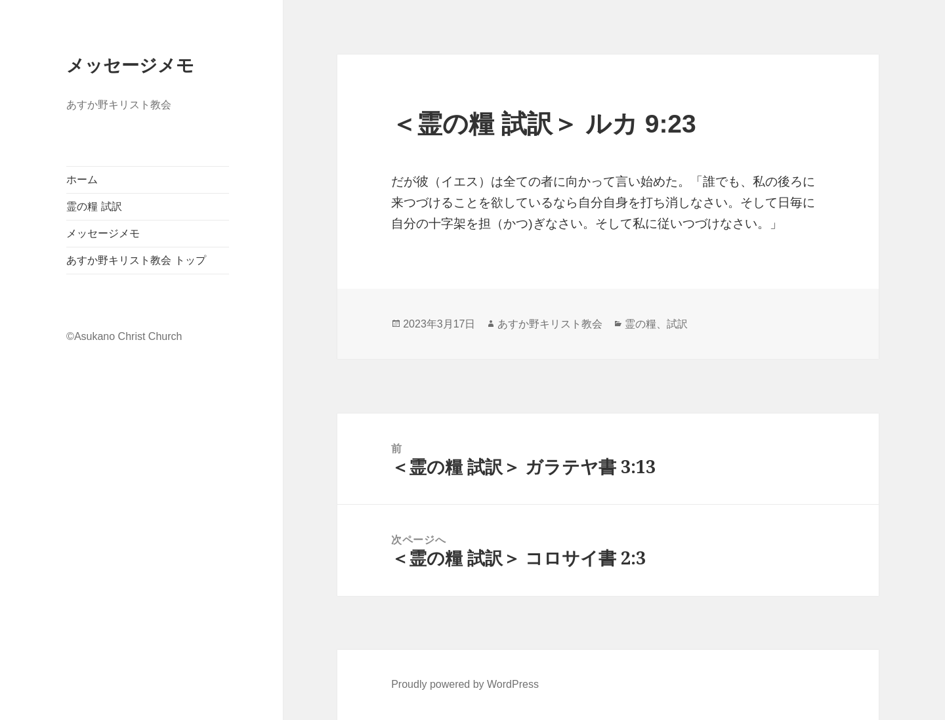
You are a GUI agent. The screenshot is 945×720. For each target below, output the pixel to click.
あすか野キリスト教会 (549, 323)
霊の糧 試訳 (93, 206)
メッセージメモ (130, 65)
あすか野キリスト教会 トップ (135, 260)
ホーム (82, 179)
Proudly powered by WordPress (465, 684)
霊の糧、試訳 (656, 323)
